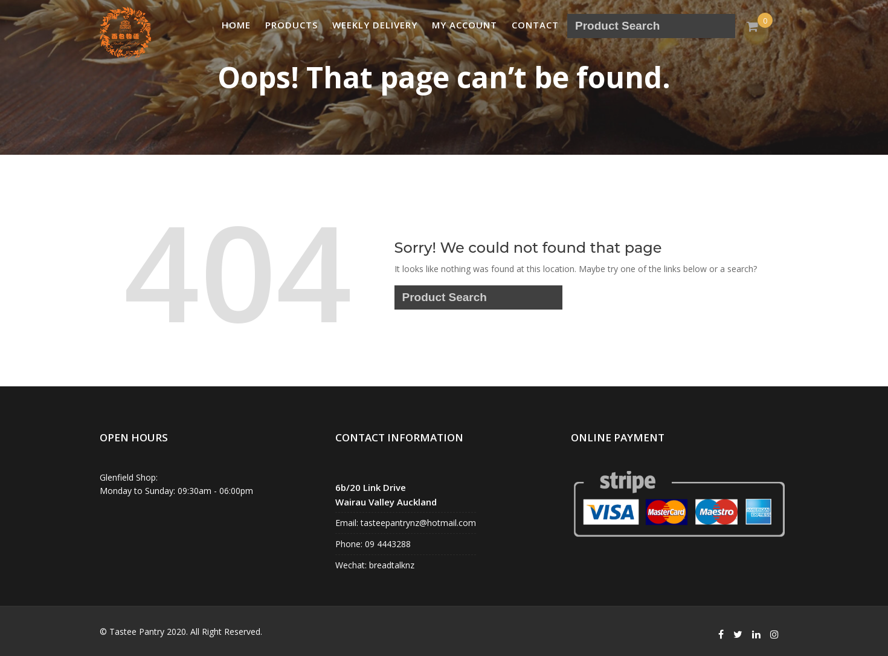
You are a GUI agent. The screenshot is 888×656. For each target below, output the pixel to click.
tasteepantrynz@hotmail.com (417, 522)
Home (236, 25)
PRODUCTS (291, 25)
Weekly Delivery (374, 25)
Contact (535, 25)
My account (464, 25)
